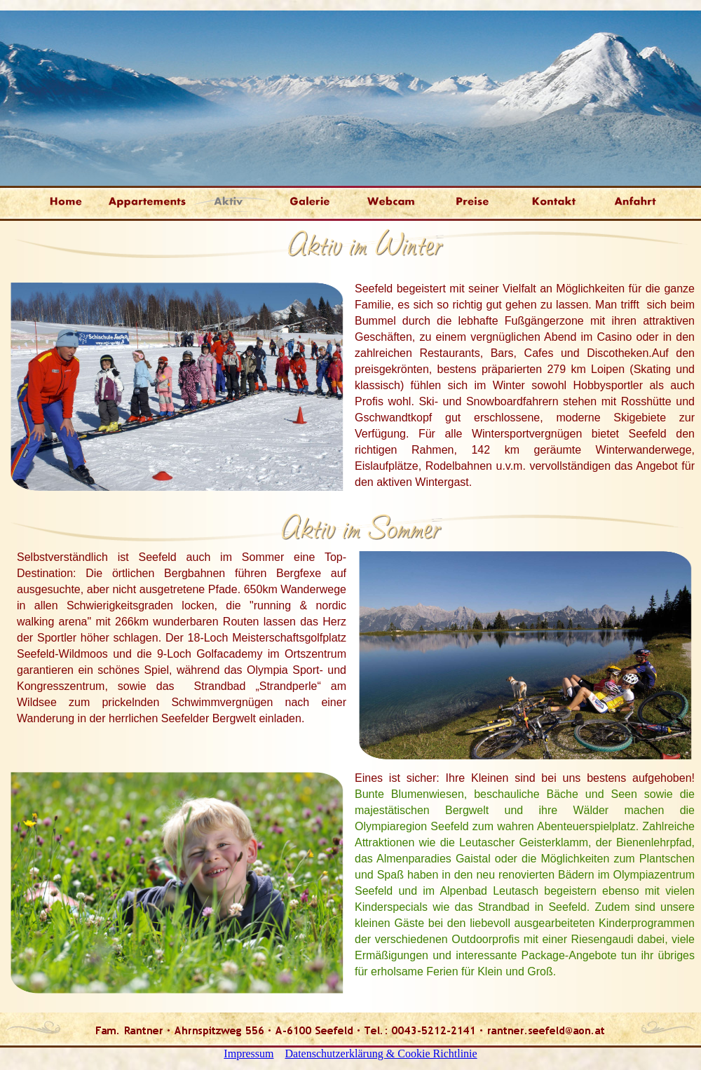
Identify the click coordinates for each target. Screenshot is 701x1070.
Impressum (248, 1053)
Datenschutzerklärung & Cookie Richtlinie (381, 1053)
